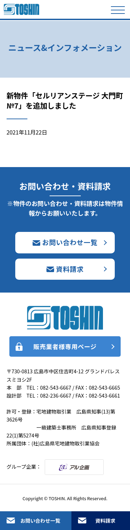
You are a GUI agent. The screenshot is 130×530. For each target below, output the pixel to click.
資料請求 (105, 520)
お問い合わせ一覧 (40, 520)
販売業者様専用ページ (65, 346)
